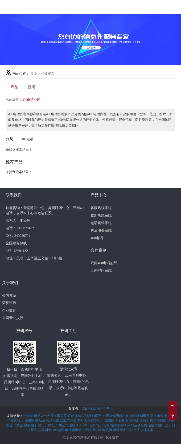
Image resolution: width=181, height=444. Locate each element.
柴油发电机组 (102, 430)
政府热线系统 (101, 215)
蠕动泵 (40, 420)
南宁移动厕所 (140, 416)
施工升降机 (47, 425)
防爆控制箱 (118, 425)
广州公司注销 (65, 425)
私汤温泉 (53, 420)
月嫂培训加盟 (157, 420)
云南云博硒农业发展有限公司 (46, 416)
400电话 (27, 139)
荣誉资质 (9, 303)
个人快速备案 (143, 430)
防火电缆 (157, 416)
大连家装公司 (94, 420)
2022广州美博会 (72, 420)
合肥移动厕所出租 (116, 416)
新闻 (31, 87)
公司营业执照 (12, 318)
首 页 (34, 73)
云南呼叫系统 (101, 270)
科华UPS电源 (55, 430)
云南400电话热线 (103, 263)
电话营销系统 (101, 223)
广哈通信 (75, 416)
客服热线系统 (101, 208)
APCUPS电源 (86, 425)
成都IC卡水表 (115, 420)
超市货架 (17, 425)
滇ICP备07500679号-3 (97, 409)
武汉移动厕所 (92, 416)
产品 (14, 87)
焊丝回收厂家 (123, 430)
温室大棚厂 (156, 425)
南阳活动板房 (137, 425)
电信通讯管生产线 (78, 430)
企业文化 (9, 310)
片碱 (143, 420)
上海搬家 (28, 420)
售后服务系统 (101, 230)
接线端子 (31, 425)
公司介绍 (9, 295)
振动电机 (132, 420)
